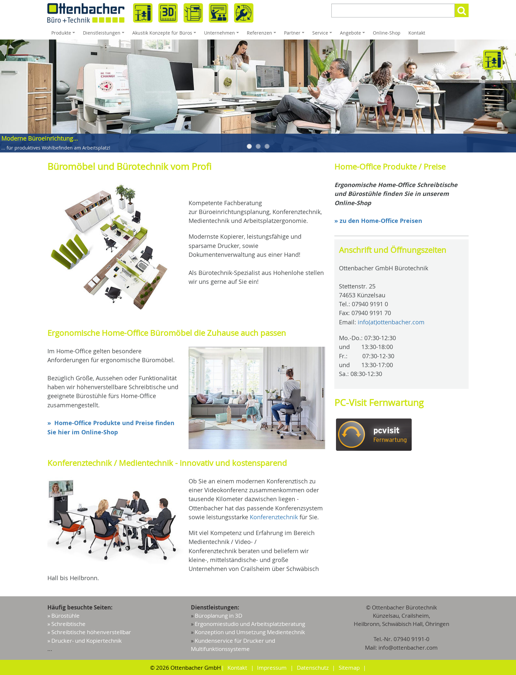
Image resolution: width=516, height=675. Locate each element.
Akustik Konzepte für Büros (165, 35)
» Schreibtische (66, 624)
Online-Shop (386, 33)
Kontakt (416, 33)
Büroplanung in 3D (218, 615)
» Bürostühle (63, 615)
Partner (295, 35)
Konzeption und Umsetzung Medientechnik (250, 632)
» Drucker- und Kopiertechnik (84, 640)
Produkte (64, 35)
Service (323, 35)
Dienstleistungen (104, 35)
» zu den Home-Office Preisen (378, 221)
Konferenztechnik (274, 517)
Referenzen (262, 35)
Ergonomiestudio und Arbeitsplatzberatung (250, 624)
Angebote (353, 35)
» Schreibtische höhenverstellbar (89, 632)
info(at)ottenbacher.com (391, 322)
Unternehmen (222, 35)
